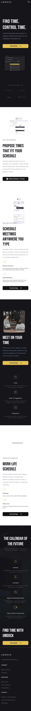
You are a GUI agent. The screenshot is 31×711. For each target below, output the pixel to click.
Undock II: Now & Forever (8, 700)
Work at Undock (5, 669)
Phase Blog (4, 703)
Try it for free (15, 288)
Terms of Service (6, 685)
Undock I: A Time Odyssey (8, 697)
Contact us (4, 672)
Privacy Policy (5, 688)
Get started (15, 46)
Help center (4, 682)
